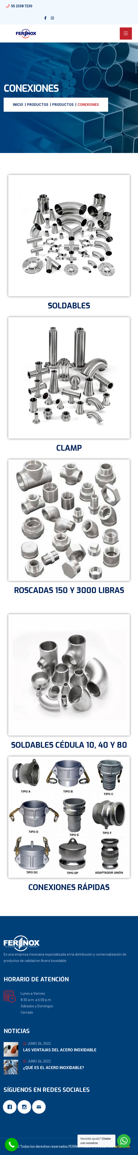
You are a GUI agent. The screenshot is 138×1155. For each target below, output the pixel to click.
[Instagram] (25, 1107)
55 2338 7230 (21, 6)
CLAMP (69, 448)
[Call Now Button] (11, 1144)
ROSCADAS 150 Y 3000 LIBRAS (69, 590)
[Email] (40, 1107)
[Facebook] (11, 1107)
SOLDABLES (69, 306)
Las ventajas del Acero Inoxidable (59, 1050)
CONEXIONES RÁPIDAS (69, 887)
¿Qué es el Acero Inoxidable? (53, 1067)
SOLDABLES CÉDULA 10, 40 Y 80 (69, 745)
